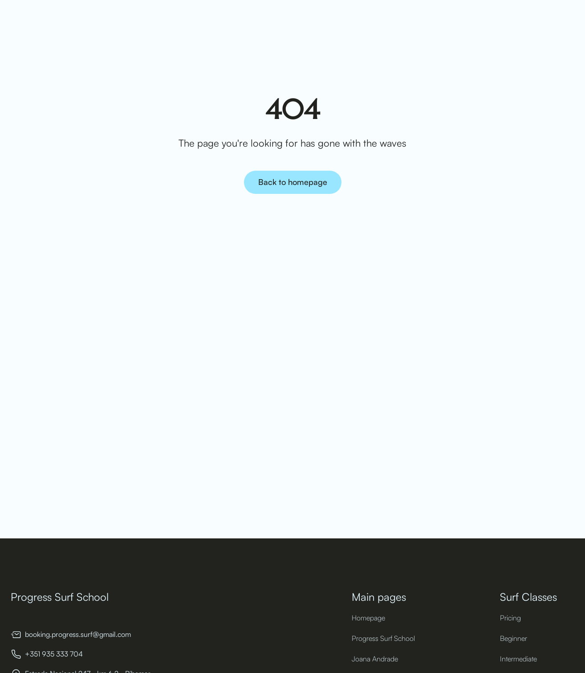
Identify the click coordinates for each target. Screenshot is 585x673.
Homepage (368, 617)
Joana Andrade (375, 658)
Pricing (510, 617)
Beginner (513, 638)
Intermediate (518, 658)
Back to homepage (292, 182)
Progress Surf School (383, 638)
